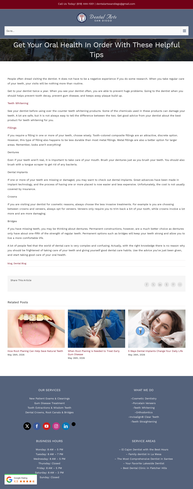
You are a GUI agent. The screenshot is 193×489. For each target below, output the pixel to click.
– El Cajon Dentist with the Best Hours (143, 449)
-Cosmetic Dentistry (144, 398)
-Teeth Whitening (144, 407)
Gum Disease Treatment (49, 403)
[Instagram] (56, 426)
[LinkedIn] (66, 426)
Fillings (12, 127)
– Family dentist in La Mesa (143, 454)
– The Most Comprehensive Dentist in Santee (144, 458)
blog (10, 263)
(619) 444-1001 (85, 3)
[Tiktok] (74, 424)
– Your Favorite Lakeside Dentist (143, 463)
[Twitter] (27, 426)
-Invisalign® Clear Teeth (143, 416)
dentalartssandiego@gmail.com (115, 3)
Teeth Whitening (18, 103)
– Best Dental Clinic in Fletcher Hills (143, 468)
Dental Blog (20, 263)
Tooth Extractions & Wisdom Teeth (49, 407)
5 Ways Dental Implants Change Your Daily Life (155, 351)
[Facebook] (37, 426)
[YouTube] (46, 426)
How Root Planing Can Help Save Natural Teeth (35, 351)
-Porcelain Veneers (144, 403)
